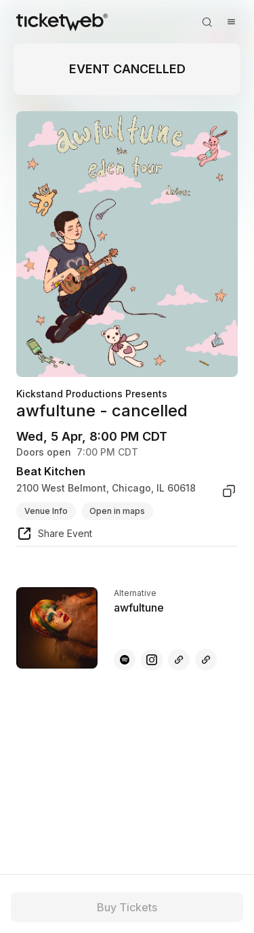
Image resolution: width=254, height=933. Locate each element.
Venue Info (46, 511)
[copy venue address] (229, 491)
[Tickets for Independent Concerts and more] (62, 22)
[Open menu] (231, 21)
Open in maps (117, 511)
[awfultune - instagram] (151, 659)
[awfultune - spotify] (124, 659)
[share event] (54, 535)
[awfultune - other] (178, 659)
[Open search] (206, 21)
